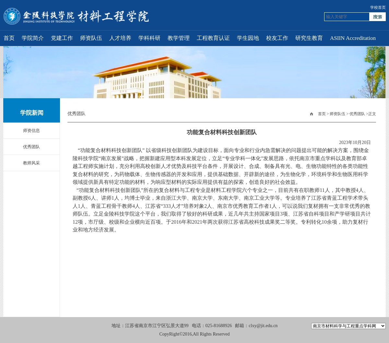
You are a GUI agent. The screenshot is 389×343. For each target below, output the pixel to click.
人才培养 (120, 38)
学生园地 (248, 38)
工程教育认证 (213, 38)
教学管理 (179, 38)
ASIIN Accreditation (353, 38)
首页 (9, 38)
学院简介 (33, 38)
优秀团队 (357, 114)
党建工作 (62, 38)
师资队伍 (91, 38)
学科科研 (149, 38)
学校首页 (378, 7)
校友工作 (277, 38)
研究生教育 (309, 38)
